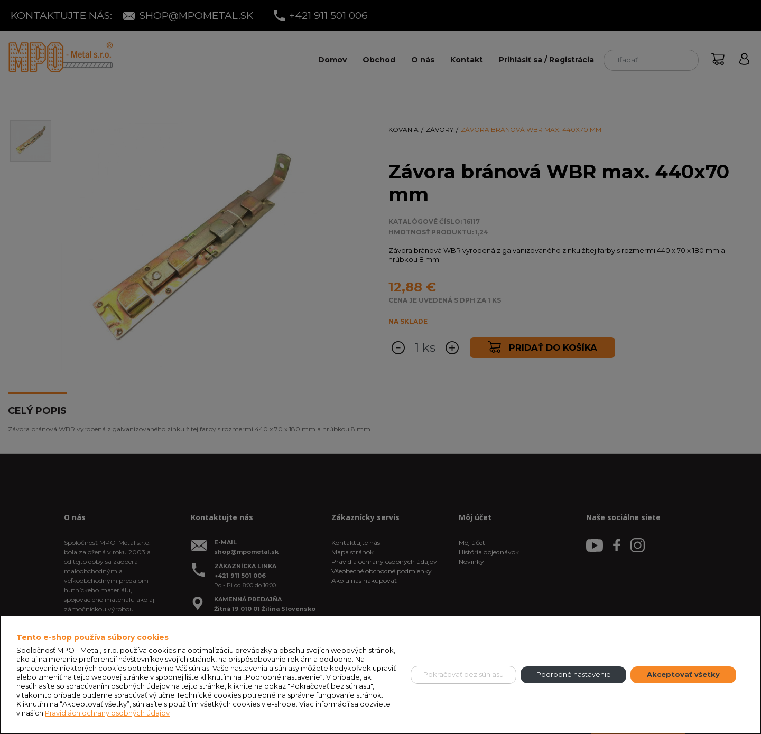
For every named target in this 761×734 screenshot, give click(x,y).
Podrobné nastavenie (573, 674)
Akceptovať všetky (683, 674)
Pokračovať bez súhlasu (463, 674)
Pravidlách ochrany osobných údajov (107, 713)
